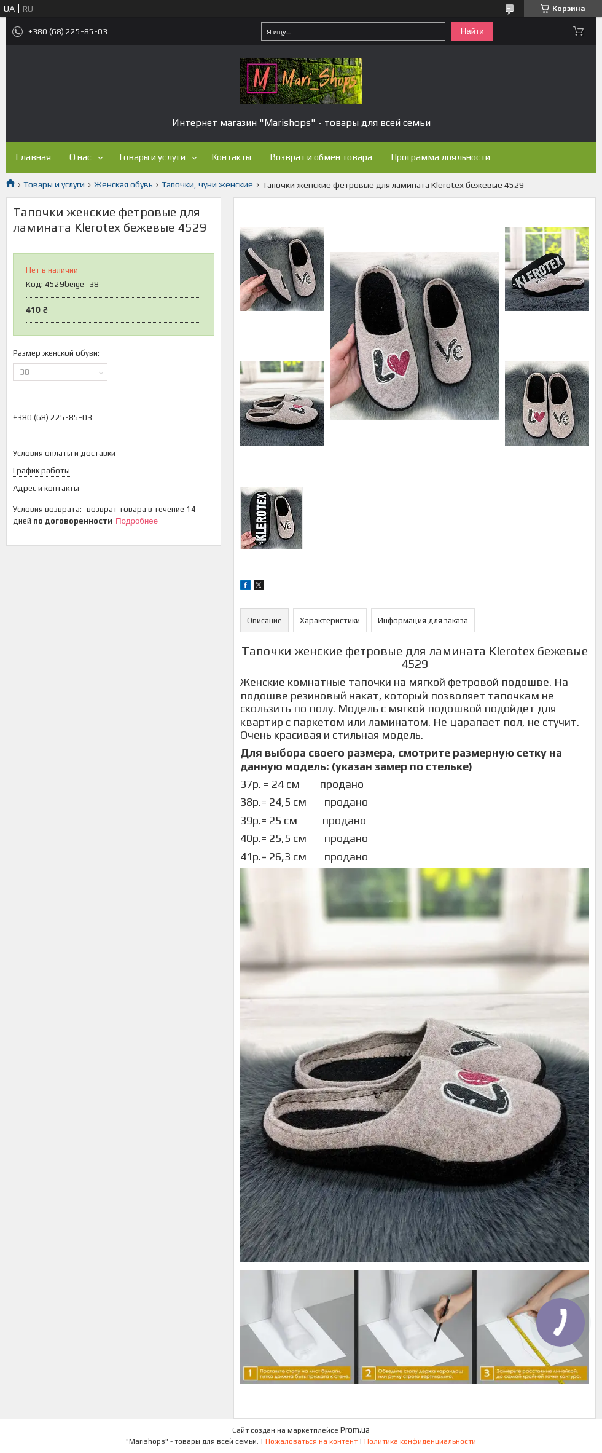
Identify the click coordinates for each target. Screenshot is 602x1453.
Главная (33, 157)
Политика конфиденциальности (420, 1441)
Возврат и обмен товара (321, 157)
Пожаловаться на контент (311, 1441)
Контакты (231, 157)
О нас (80, 157)
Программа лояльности (440, 157)
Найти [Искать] (472, 31)
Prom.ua (355, 1430)
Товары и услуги (151, 157)
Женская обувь (123, 184)
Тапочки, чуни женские (207, 184)
